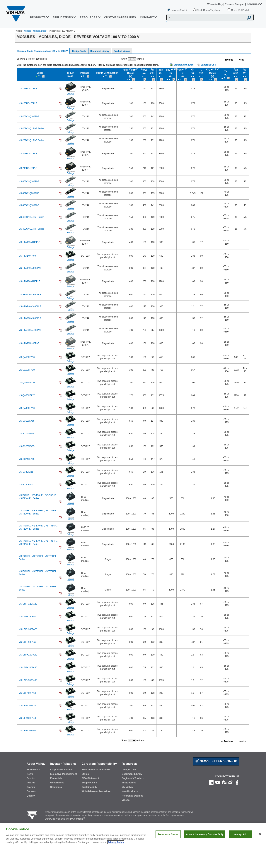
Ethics (85, 774)
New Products (130, 791)
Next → (242, 60)
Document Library (99, 51)
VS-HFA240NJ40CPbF (30, 306)
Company (147, 17)
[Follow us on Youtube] (217, 782)
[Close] (260, 839)
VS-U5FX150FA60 (28, 667)
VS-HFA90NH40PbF (29, 343)
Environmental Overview (96, 769)
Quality (31, 795)
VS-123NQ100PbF (28, 88)
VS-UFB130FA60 (27, 730)
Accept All (240, 839)
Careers (31, 791)
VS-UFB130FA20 (27, 705)
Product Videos (122, 51)
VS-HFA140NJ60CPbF (30, 268)
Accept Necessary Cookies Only (204, 839)
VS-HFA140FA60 (27, 256)
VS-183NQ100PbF (28, 103)
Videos (125, 800)
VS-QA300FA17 (27, 395)
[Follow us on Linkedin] (211, 782)
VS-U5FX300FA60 (28, 680)
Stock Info (56, 787)
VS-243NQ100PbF (28, 153)
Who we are (33, 769)
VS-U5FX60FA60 (27, 693)
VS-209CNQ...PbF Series (31, 128)
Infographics (129, 782)
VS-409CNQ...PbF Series (31, 217)
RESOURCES (88, 17)
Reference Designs (132, 795)
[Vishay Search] (206, 17)
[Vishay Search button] (249, 17)
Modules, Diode (39, 31)
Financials (56, 778)
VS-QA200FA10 (27, 370)
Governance (57, 782)
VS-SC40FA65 (26, 472)
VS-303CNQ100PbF (29, 181)
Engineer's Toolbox (133, 778)
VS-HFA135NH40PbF (29, 242)
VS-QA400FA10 (27, 408)
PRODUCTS (37, 17)
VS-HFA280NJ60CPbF (30, 318)
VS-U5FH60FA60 (27, 642)
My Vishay (127, 787)
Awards (31, 782)
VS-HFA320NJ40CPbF (30, 330)
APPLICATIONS (62, 17)
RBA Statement (90, 778)
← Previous (227, 60)
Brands (31, 787)
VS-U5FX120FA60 (28, 654)
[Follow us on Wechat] (224, 782)
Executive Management (63, 774)
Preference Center (168, 839)
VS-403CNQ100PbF (29, 205)
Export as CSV (206, 65)
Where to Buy (215, 4)
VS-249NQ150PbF (28, 168)
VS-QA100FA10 (27, 357)
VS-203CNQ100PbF (29, 116)
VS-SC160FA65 (27, 433)
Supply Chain (89, 782)
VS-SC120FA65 (27, 421)
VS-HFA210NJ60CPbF (30, 294)
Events (31, 778)
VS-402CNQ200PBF (29, 193)
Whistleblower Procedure (96, 791)
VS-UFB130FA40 (27, 718)
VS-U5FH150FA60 (28, 616)
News (30, 774)
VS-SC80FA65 (26, 484)
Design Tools (79, 51)
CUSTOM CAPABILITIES (120, 17)
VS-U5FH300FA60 (28, 629)
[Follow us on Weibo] (230, 782)
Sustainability (89, 787)
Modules (27, 31)
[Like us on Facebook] (237, 782)
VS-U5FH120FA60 (28, 604)
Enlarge (70, 93)
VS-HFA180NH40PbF (29, 281)
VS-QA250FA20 (27, 382)
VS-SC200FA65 (27, 446)
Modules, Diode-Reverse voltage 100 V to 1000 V (42, 51)
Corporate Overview (61, 769)
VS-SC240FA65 (27, 459)
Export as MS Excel (184, 65)
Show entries (132, 59)
